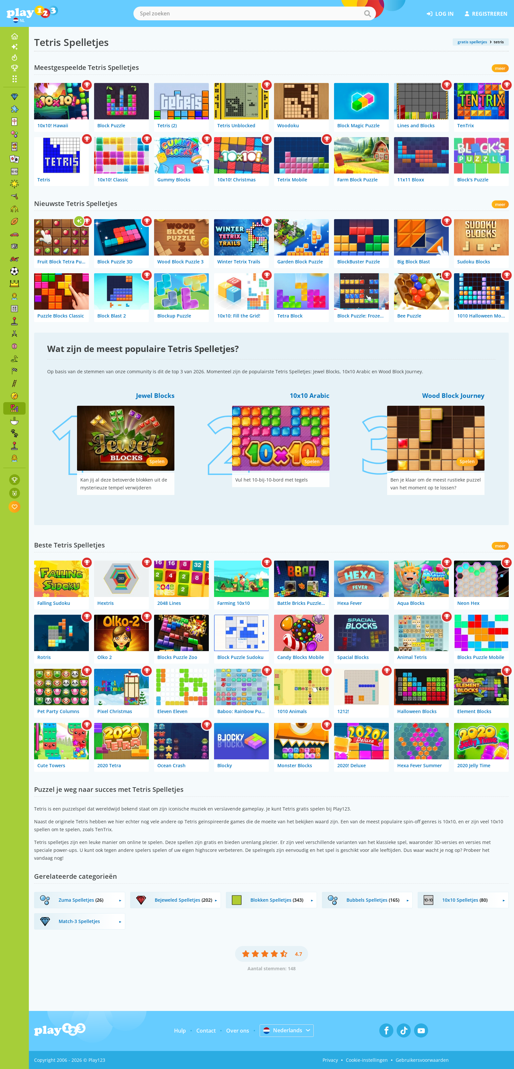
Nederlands (282, 1030)
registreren (486, 13)
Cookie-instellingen (367, 1060)
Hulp (180, 1030)
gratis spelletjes (472, 42)
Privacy (330, 1060)
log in (440, 13)
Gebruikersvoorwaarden (422, 1060)
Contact (206, 1030)
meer (500, 68)
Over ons (237, 1030)
